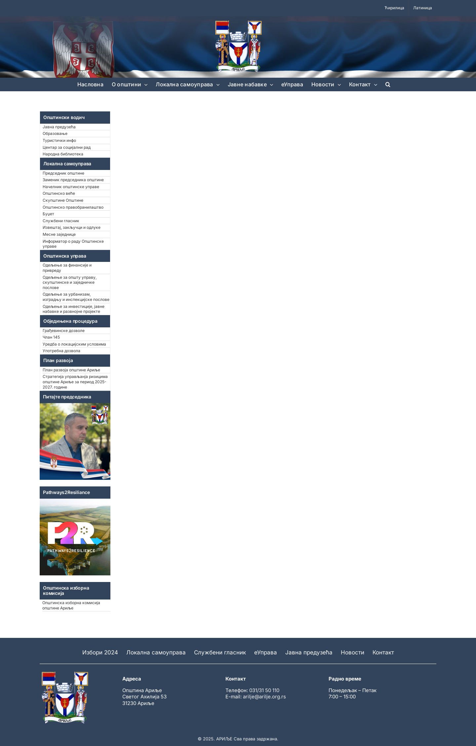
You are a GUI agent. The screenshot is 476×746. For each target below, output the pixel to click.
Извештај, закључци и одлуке (71, 227)
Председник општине (63, 173)
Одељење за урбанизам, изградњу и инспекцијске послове (76, 297)
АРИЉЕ (224, 738)
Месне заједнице (59, 234)
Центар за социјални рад (67, 147)
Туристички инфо (59, 140)
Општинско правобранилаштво (73, 207)
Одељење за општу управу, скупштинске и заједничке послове (70, 282)
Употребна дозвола (61, 350)
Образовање (55, 133)
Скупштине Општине (63, 200)
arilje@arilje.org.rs (264, 696)
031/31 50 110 (264, 690)
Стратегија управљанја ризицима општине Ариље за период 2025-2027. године (75, 381)
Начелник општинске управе (71, 186)
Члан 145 (51, 337)
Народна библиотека (63, 153)
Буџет (48, 213)
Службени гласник (61, 220)
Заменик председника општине (73, 179)
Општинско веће (59, 193)
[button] (387, 84)
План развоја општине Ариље (71, 369)
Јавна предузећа (59, 126)
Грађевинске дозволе (64, 330)
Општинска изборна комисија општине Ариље (71, 605)
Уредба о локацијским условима (74, 344)
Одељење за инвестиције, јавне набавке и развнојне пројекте (73, 309)
